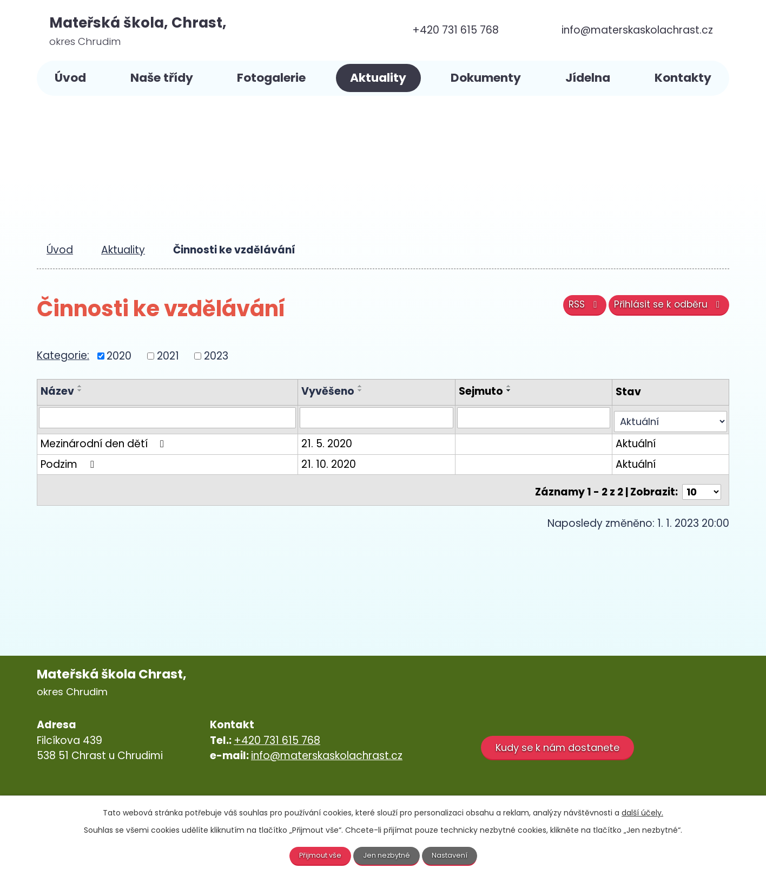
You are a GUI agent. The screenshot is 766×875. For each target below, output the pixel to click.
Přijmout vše (317, 855)
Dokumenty (486, 77)
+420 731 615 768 (277, 734)
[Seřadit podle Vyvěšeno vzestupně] (366, 386)
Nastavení (454, 855)
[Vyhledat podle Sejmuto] (532, 418)
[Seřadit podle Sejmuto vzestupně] (510, 386)
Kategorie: (63, 355)
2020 (119, 355)
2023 (216, 355)
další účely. (642, 811)
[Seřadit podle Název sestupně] (80, 390)
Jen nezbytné (387, 855)
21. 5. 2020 (332, 440)
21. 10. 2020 (334, 461)
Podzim (69, 461)
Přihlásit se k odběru (663, 309)
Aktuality (378, 77)
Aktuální (632, 440)
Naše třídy (161, 77)
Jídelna (587, 77)
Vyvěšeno (333, 391)
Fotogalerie (271, 77)
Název (57, 391)
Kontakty (683, 77)
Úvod (70, 77)
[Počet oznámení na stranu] (700, 485)
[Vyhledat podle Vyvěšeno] (380, 418)
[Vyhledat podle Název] (170, 418)
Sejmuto (482, 391)
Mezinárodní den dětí (104, 440)
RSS (569, 309)
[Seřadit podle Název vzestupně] (80, 386)
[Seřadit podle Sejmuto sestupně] (510, 390)
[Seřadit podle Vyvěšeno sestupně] (366, 390)
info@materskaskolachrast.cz (326, 749)
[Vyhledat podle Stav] (669, 418)
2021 (168, 355)
